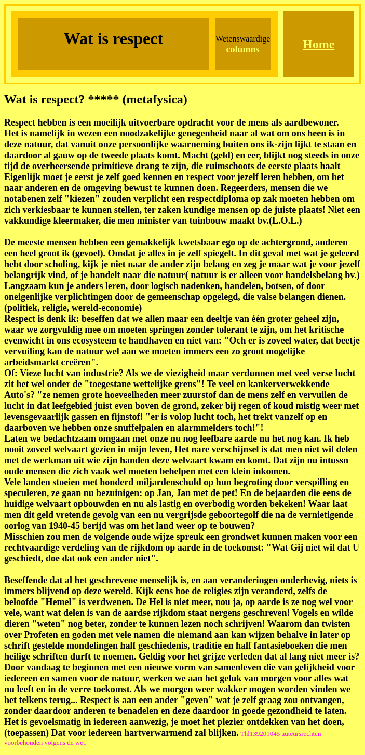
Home (318, 44)
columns (243, 49)
